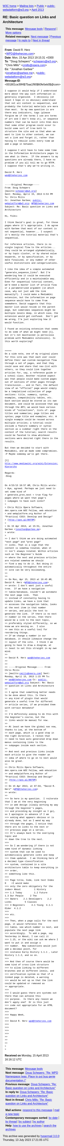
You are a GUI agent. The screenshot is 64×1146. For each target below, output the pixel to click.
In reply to (25, 40)
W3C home (9, 5)
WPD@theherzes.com (19, 53)
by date (53, 1117)
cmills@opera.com (34, 65)
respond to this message (37, 1110)
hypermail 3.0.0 (49, 1136)
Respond (50, 28)
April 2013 (38, 9)
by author (39, 1121)
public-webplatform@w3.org (23, 202)
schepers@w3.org (45, 61)
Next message (39, 36)
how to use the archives (27, 1125)
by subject (25, 1121)
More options (13, 32)
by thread (11, 1121)
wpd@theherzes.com (16, 175)
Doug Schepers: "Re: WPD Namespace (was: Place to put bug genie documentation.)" (31, 1076)
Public (40, 5)
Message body (34, 28)
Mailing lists (26, 5)
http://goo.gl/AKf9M (21, 520)
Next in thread (41, 40)
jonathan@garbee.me (19, 72)
